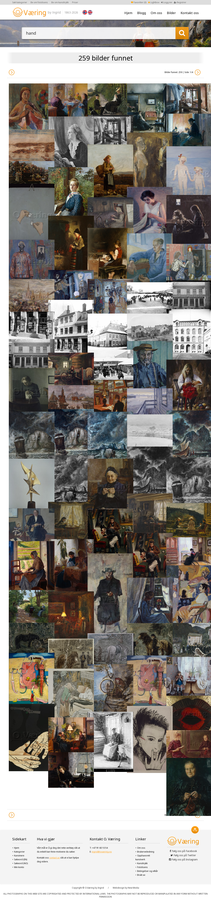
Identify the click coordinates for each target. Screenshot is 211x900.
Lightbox (153, 2)
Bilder (171, 13)
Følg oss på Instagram (183, 859)
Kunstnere (19, 855)
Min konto (19, 867)
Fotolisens (142, 867)
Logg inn (166, 2)
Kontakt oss (190, 13)
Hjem (128, 13)
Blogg (141, 13)
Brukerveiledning (145, 851)
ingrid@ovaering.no (102, 851)
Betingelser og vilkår (147, 871)
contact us (54, 857)
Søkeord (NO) (21, 863)
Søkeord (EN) (20, 859)
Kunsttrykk (142, 863)
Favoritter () (138, 2)
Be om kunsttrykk (60, 2)
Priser (75, 2)
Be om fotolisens (39, 2)
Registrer (180, 2)
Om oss (156, 13)
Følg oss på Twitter (183, 855)
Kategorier (19, 851)
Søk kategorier (19, 2)
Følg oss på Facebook (183, 851)
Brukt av (141, 874)
